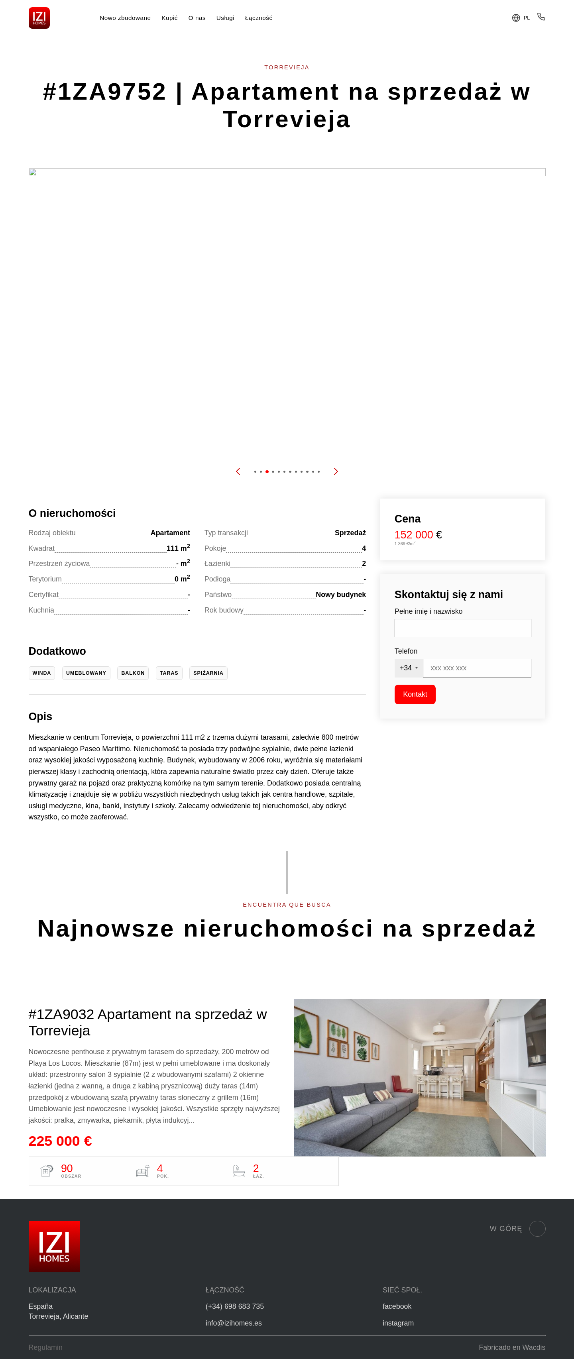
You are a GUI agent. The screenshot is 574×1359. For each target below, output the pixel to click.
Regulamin (46, 1347)
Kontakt (415, 694)
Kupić (169, 17)
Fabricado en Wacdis (512, 1347)
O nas (197, 17)
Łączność (258, 17)
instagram (398, 1323)
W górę (518, 1229)
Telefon (406, 651)
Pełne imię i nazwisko (429, 611)
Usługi (225, 17)
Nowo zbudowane (125, 17)
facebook (397, 1306)
